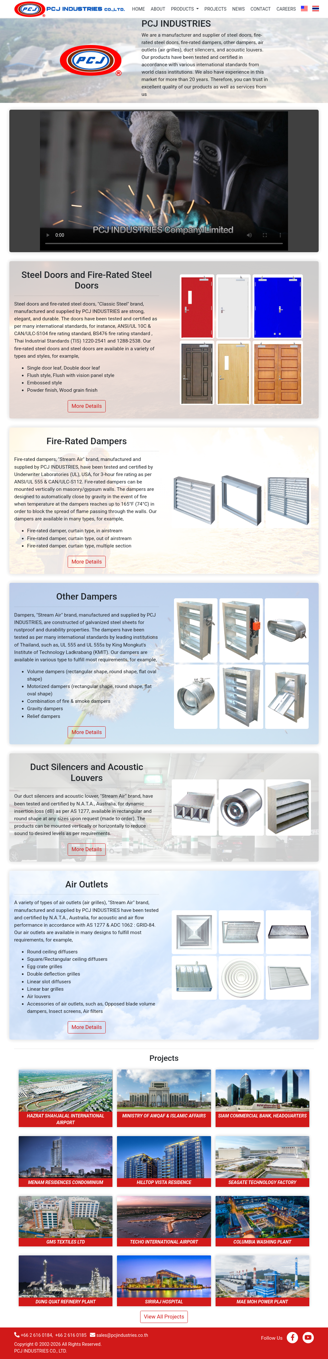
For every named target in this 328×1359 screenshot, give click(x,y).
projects (216, 9)
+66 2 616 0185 (70, 1335)
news (238, 9)
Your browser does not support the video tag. (164, 181)
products (183, 9)
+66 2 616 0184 (36, 1335)
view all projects (164, 1316)
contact (261, 9)
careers (286, 9)
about (158, 9)
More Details (87, 406)
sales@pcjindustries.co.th (122, 1335)
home (138, 9)
